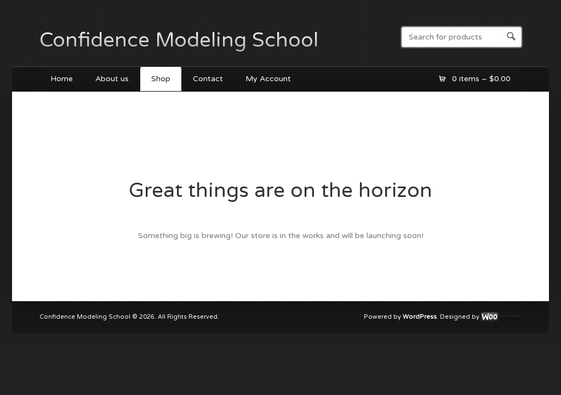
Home (61, 78)
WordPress (420, 317)
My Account (268, 78)
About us (112, 78)
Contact (208, 78)
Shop (160, 78)
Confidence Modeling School (178, 40)
